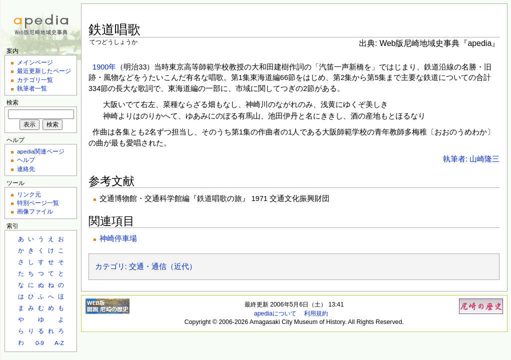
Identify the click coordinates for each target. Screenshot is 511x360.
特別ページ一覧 (38, 203)
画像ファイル (35, 211)
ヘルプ (26, 159)
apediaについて (275, 313)
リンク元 (29, 194)
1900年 (104, 67)
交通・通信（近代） (162, 266)
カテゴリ (110, 266)
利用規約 (316, 313)
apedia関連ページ (40, 151)
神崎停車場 (118, 238)
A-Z (59, 343)
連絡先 (26, 169)
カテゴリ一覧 (35, 79)
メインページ (35, 62)
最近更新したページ (44, 71)
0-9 (40, 343)
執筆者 (454, 159)
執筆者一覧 (32, 88)
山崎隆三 (485, 159)
